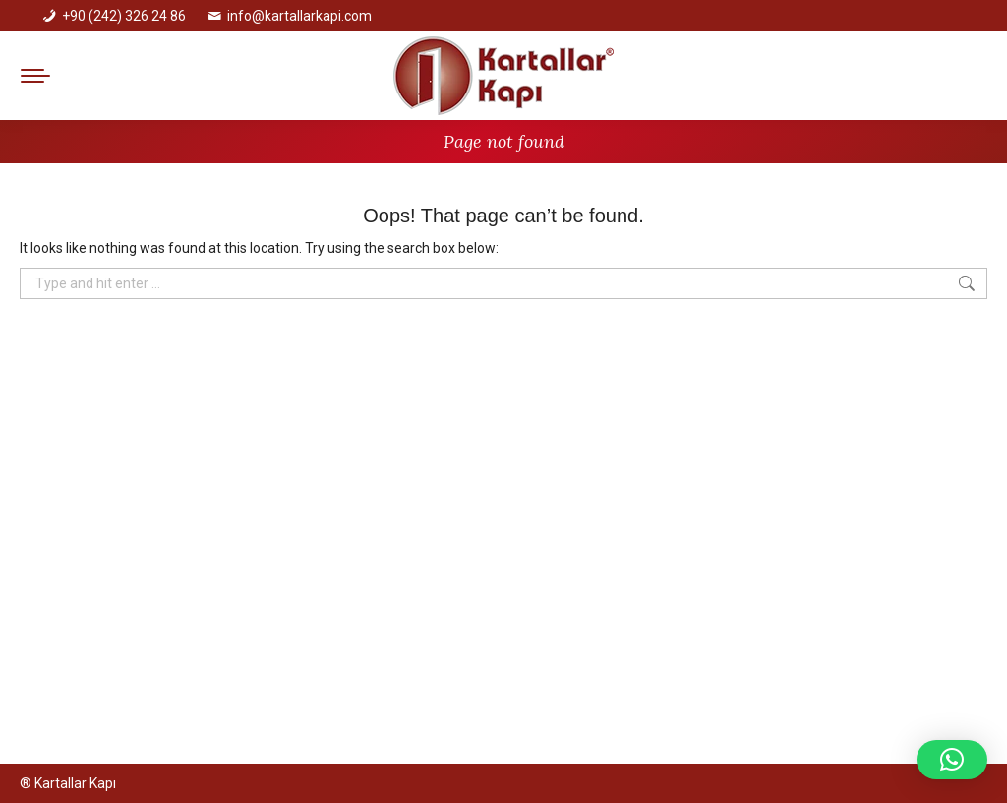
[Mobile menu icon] (35, 76)
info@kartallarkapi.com (299, 16)
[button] (952, 759)
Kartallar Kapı (75, 783)
